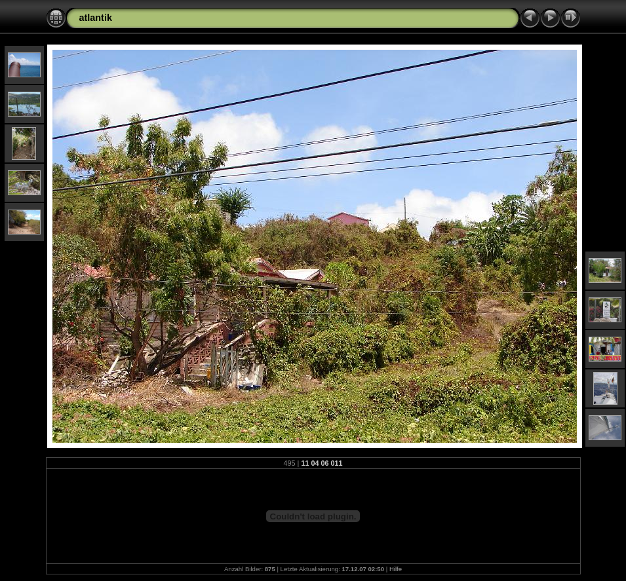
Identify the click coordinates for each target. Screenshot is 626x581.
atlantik (95, 17)
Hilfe (395, 568)
